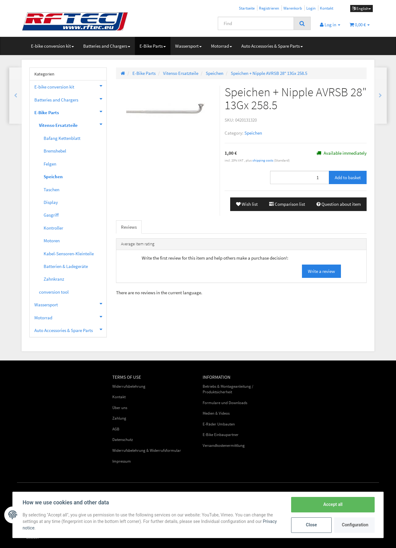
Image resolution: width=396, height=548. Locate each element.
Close (311, 524)
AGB (115, 429)
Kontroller (53, 228)
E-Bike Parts (153, 46)
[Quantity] (299, 177)
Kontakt (326, 8)
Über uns (119, 407)
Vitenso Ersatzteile (72, 124)
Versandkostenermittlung (224, 445)
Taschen (51, 189)
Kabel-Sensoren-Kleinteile (69, 254)
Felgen (50, 164)
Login (311, 8)
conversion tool (54, 292)
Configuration (355, 524)
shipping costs (263, 160)
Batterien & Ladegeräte (66, 266)
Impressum (121, 461)
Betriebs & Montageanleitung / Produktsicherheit (228, 389)
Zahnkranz (54, 279)
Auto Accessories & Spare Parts (272, 46)
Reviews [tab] (129, 227)
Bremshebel (55, 151)
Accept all (332, 504)
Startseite (247, 8)
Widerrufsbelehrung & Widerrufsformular (146, 450)
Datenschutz (122, 439)
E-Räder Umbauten (219, 424)
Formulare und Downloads (225, 402)
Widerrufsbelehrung (128, 386)
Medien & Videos (216, 413)
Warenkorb (292, 8)
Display (51, 202)
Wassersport (188, 46)
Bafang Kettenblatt (62, 138)
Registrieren (269, 8)
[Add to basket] (348, 177)
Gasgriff (51, 215)
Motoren (52, 241)
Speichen (253, 133)
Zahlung (119, 418)
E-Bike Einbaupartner (221, 434)
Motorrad (221, 46)
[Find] (256, 23)
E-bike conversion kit (52, 46)
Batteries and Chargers (106, 46)
